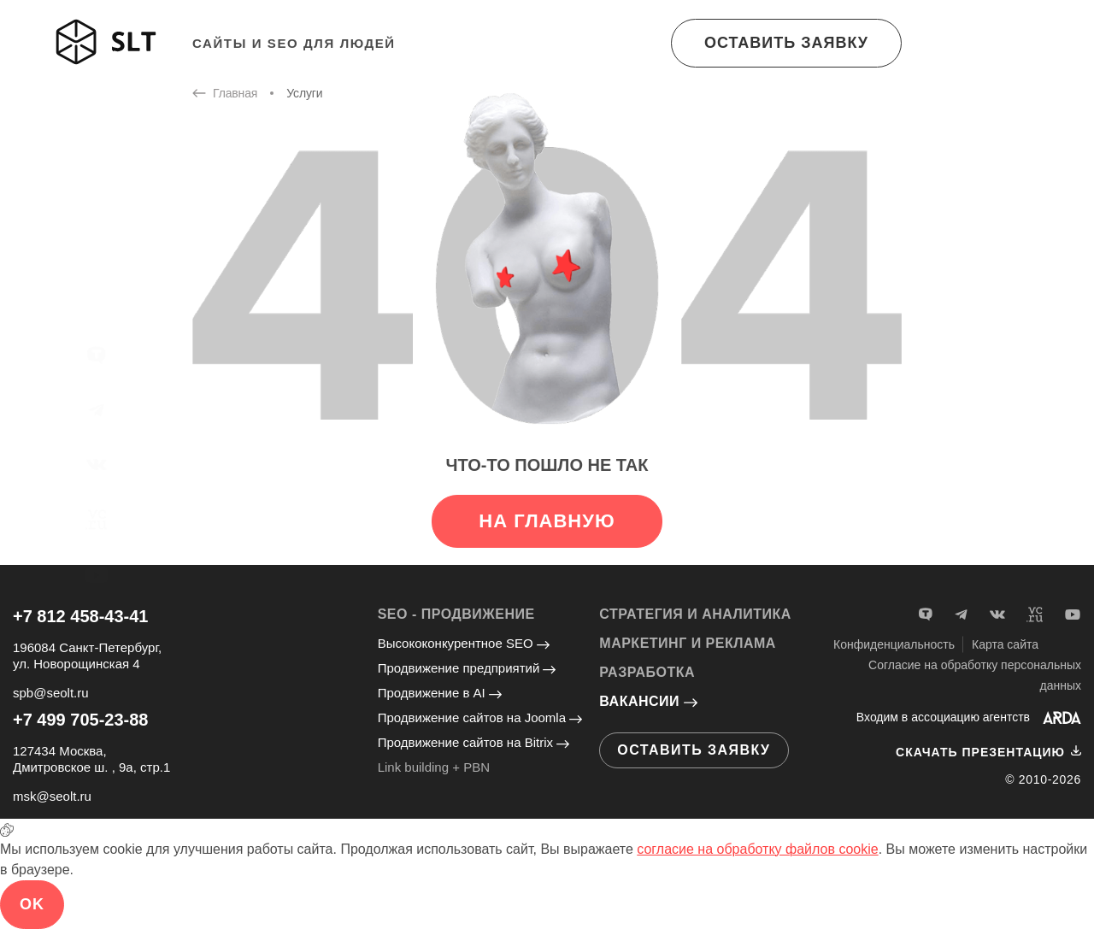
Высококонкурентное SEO (464, 643)
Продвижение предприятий (467, 668)
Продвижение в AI (440, 692)
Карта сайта (1005, 644)
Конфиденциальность (894, 644)
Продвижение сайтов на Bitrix (473, 742)
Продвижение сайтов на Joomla (480, 717)
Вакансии (648, 701)
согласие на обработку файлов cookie (757, 849)
